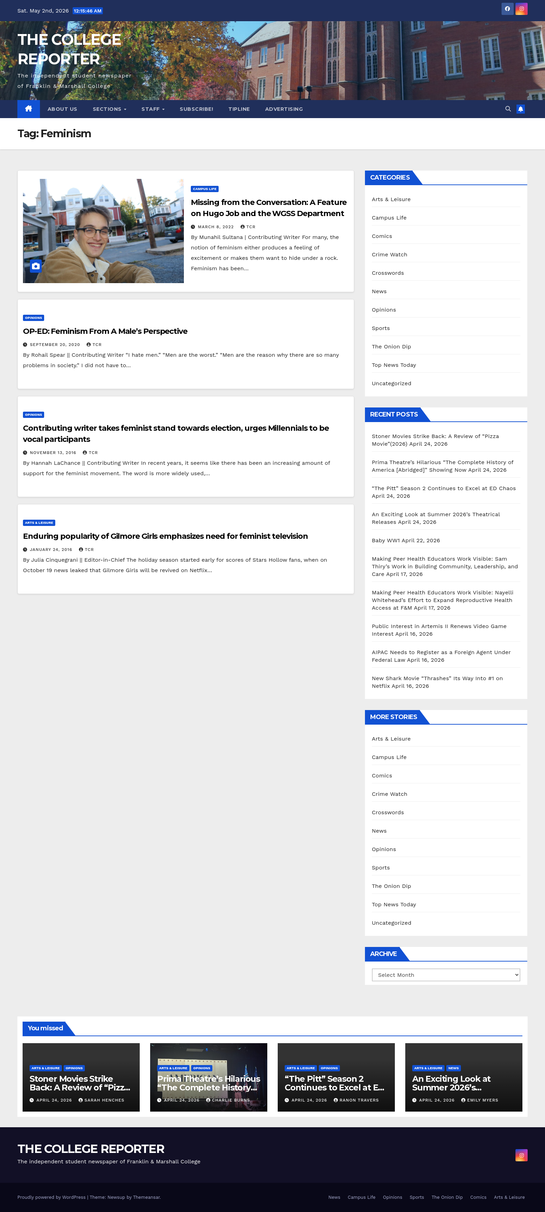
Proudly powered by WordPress (52, 1197)
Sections (108, 109)
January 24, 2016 (52, 549)
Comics (382, 236)
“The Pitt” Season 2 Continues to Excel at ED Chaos (444, 488)
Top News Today (394, 365)
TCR (248, 226)
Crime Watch (390, 254)
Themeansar (146, 1197)
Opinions (33, 318)
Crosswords (388, 273)
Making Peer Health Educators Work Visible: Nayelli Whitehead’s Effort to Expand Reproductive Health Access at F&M (443, 600)
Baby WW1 (386, 540)
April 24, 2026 (55, 1100)
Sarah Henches (101, 1100)
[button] (508, 109)
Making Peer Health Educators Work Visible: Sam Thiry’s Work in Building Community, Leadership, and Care (445, 566)
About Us (63, 109)
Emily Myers (479, 1100)
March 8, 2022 (217, 226)
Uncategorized (392, 383)
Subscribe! (196, 109)
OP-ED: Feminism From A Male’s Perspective (105, 331)
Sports (381, 328)
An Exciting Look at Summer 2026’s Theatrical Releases (452, 1087)
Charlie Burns (228, 1100)
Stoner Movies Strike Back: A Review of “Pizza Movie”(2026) (79, 1087)
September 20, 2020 (56, 344)
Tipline (239, 109)
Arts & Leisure (39, 523)
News (379, 291)
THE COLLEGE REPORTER (90, 1148)
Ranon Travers (356, 1100)
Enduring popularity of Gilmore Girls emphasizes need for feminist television (165, 536)
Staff (151, 109)
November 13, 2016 (54, 452)
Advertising (284, 109)
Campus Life (204, 189)
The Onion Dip (391, 346)
